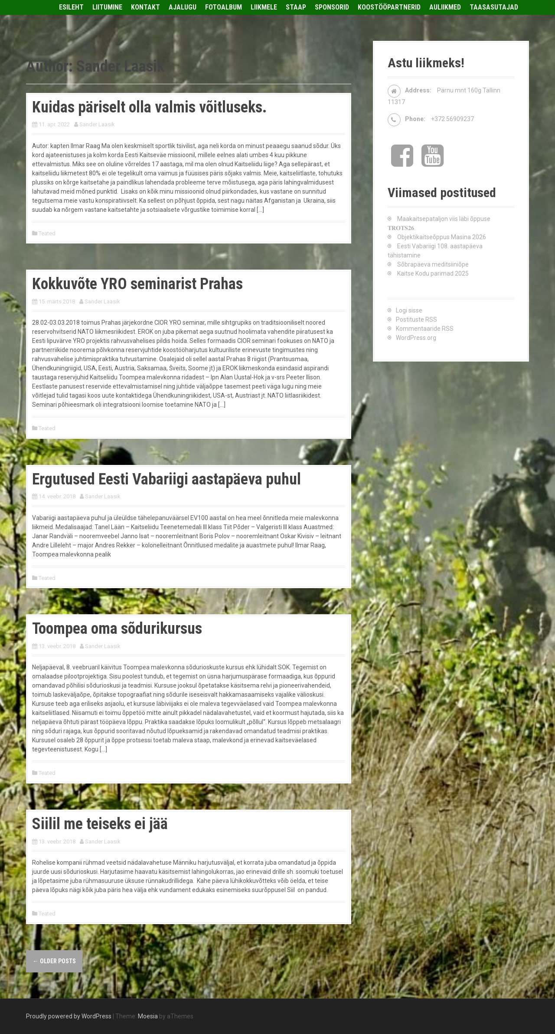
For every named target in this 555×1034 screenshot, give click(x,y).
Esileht (71, 7)
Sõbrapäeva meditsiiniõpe (433, 264)
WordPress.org (416, 337)
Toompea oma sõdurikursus (117, 628)
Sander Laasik (97, 124)
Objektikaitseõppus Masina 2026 (441, 237)
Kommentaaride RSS (425, 328)
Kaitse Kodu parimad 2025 (433, 273)
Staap (296, 7)
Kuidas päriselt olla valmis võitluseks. (149, 107)
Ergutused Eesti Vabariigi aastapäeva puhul (166, 479)
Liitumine (107, 7)
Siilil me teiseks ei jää (100, 824)
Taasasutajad (494, 7)
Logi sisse (409, 310)
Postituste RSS (416, 319)
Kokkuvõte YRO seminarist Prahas (137, 284)
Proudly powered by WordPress (68, 1016)
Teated (47, 233)
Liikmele (264, 7)
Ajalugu (182, 7)
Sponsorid (332, 7)
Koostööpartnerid (389, 7)
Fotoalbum (223, 7)
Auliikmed (445, 7)
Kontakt (145, 7)
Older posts (54, 961)
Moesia (148, 1016)
